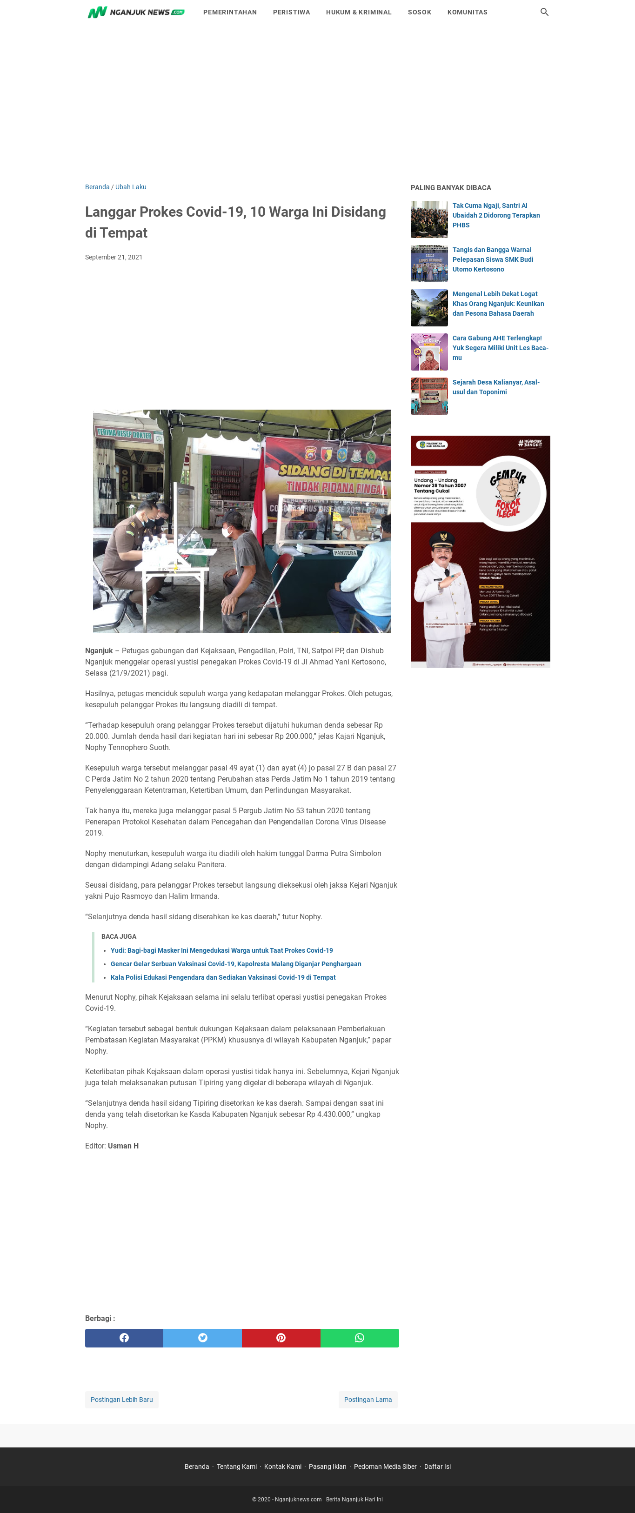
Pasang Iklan (328, 1466)
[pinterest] (281, 1338)
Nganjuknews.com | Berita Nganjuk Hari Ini (329, 1499)
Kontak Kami (282, 1466)
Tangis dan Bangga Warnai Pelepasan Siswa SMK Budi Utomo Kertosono (493, 259)
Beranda (197, 1466)
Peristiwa (291, 12)
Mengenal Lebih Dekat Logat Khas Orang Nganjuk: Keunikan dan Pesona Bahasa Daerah (498, 303)
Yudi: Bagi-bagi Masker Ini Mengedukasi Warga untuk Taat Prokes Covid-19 (222, 950)
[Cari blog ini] (544, 12)
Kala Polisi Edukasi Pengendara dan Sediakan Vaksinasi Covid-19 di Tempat (223, 977)
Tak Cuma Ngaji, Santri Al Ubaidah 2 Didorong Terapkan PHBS (496, 215)
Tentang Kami (237, 1466)
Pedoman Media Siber (385, 1466)
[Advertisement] (317, 103)
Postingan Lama (368, 1399)
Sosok (420, 12)
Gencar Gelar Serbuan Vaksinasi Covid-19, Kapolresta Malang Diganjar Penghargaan (236, 964)
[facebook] (124, 1338)
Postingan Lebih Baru (122, 1399)
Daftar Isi (437, 1466)
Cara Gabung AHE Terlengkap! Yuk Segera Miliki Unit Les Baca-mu (500, 347)
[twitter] (202, 1338)
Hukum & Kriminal (359, 12)
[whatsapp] (360, 1338)
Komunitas (468, 12)
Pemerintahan (230, 12)
